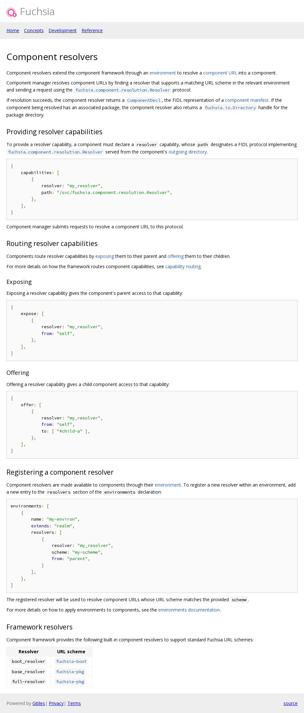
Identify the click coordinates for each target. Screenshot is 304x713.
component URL (220, 73)
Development (62, 30)
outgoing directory (188, 152)
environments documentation (189, 610)
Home (12, 30)
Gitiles (38, 703)
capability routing (183, 266)
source (290, 703)
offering (176, 256)
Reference (92, 30)
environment (163, 73)
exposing (104, 256)
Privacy (56, 703)
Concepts (34, 30)
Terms (74, 703)
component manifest (247, 100)
